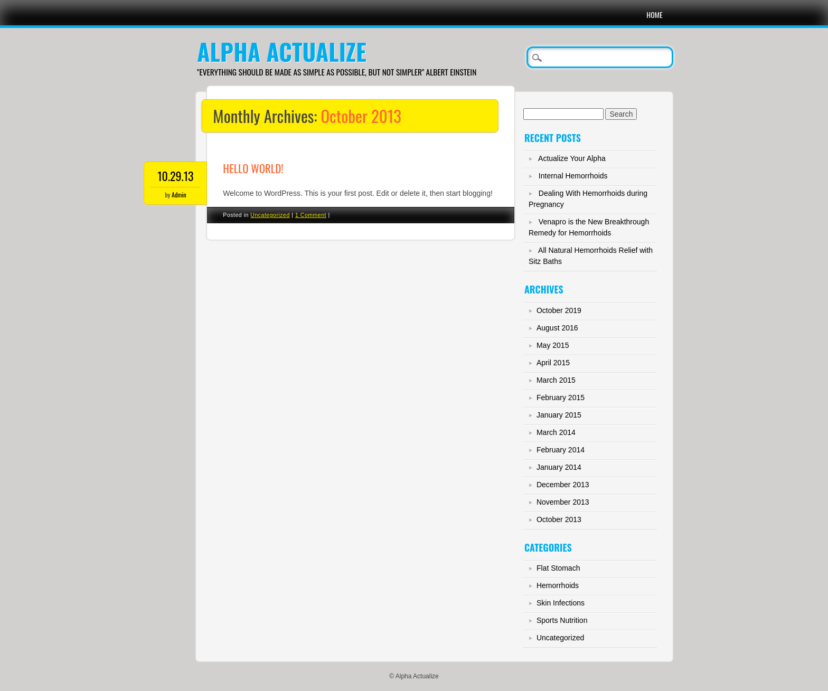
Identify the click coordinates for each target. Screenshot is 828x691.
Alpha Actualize (281, 51)
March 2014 (556, 432)
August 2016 (557, 328)
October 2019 (559, 310)
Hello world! (253, 168)
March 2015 (556, 380)
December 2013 (563, 484)
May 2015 (553, 345)
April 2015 (553, 362)
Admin (179, 194)
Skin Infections (561, 603)
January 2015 (559, 415)
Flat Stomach (558, 568)
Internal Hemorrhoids (573, 176)
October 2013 (559, 519)
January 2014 (559, 467)
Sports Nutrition (562, 620)
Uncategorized (270, 215)
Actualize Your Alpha (572, 158)
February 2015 (561, 397)
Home (654, 14)
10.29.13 (175, 175)
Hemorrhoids (558, 585)
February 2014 (561, 450)
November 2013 (563, 502)
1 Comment (310, 215)
